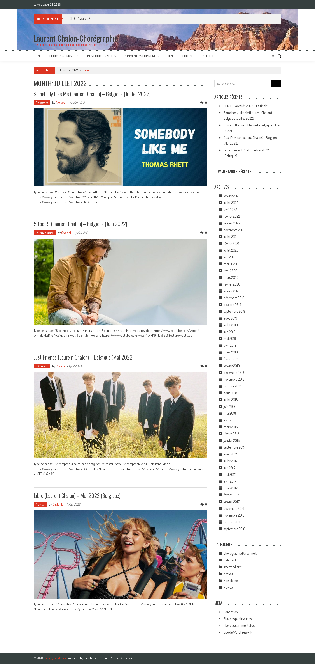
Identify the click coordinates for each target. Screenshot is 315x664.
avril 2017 (230, 481)
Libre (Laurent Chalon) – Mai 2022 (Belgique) (77, 495)
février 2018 (231, 433)
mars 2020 (231, 277)
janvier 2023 (232, 196)
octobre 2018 (232, 386)
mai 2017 (230, 474)
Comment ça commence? (141, 56)
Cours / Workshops (64, 56)
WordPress (91, 658)
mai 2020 (230, 264)
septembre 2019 (234, 311)
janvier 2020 (232, 291)
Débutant (42, 103)
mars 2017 (231, 488)
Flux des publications (238, 618)
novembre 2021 (234, 230)
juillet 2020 (231, 250)
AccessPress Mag (122, 658)
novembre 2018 (234, 379)
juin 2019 (230, 332)
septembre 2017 (234, 447)
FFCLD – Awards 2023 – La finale (246, 106)
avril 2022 (230, 209)
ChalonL (61, 103)
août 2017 (230, 454)
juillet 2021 (231, 236)
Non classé (231, 580)
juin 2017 (229, 467)
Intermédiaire (45, 233)
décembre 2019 (234, 298)
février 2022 (232, 216)
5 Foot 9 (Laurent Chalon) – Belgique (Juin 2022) (80, 223)
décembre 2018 (234, 372)
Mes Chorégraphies (101, 56)
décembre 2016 (234, 508)
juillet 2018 (231, 400)
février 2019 (231, 359)
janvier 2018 (232, 440)
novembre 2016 (234, 515)
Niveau (228, 574)
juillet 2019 (231, 325)
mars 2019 (231, 352)
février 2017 (231, 495)
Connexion (231, 612)
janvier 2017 (232, 501)
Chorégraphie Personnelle (240, 553)
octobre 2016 (232, 522)
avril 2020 (230, 270)
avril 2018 (230, 420)
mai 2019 (230, 338)
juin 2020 (230, 257)
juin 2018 (230, 406)
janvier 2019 (232, 366)
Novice (40, 504)
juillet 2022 (231, 203)
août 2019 (230, 318)
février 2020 (232, 284)
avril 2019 (230, 345)
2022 (75, 70)
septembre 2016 (234, 529)
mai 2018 (230, 413)
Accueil (208, 56)
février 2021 (231, 243)
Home (38, 56)
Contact (188, 56)
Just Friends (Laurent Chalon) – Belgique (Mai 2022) (84, 357)
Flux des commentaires (239, 625)
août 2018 (230, 393)
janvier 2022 (232, 223)
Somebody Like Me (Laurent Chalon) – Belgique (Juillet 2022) (92, 93)
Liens (171, 56)
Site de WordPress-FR (238, 632)
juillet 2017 (231, 461)
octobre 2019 (232, 304)
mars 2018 (231, 427)
